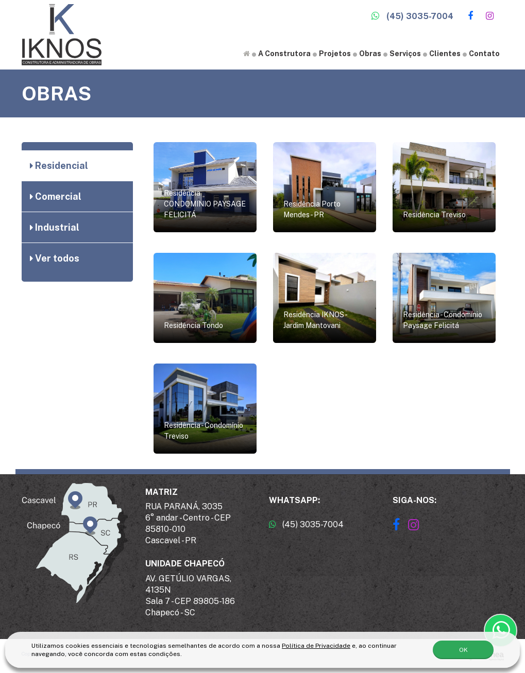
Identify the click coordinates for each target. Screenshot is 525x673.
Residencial (59, 165)
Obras (370, 53)
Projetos (335, 53)
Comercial (55, 196)
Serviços (405, 53)
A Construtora (284, 53)
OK (463, 649)
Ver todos (54, 258)
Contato (484, 53)
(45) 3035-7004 (412, 16)
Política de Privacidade (316, 645)
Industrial (54, 227)
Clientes (445, 53)
